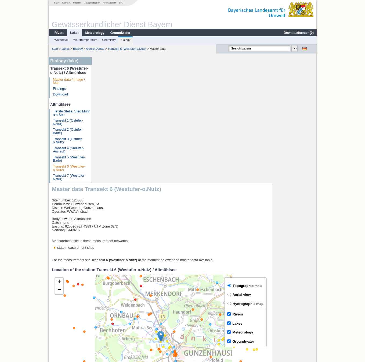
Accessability (109, 2)
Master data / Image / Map (69, 81)
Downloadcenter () (298, 33)
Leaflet (300, 280)
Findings (59, 89)
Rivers (59, 33)
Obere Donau (95, 48)
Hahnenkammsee (112, 306)
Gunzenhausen (111, 318)
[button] (204, 210)
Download (60, 94)
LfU (120, 2)
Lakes (74, 33)
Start (56, 2)
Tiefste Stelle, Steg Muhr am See (71, 113)
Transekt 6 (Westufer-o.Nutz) (126, 48)
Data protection (92, 2)
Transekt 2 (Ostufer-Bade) (68, 131)
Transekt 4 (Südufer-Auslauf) (68, 150)
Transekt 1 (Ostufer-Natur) (68, 122)
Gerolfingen (108, 301)
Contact (66, 2)
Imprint (77, 2)
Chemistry (108, 39)
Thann (104, 312)
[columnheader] (146, 295)
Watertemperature (85, 39)
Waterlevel (61, 39)
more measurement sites (121, 324)
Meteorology (94, 33)
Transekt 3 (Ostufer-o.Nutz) (68, 140)
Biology (125, 39)
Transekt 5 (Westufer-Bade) (69, 159)
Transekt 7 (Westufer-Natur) (69, 177)
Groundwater (120, 33)
